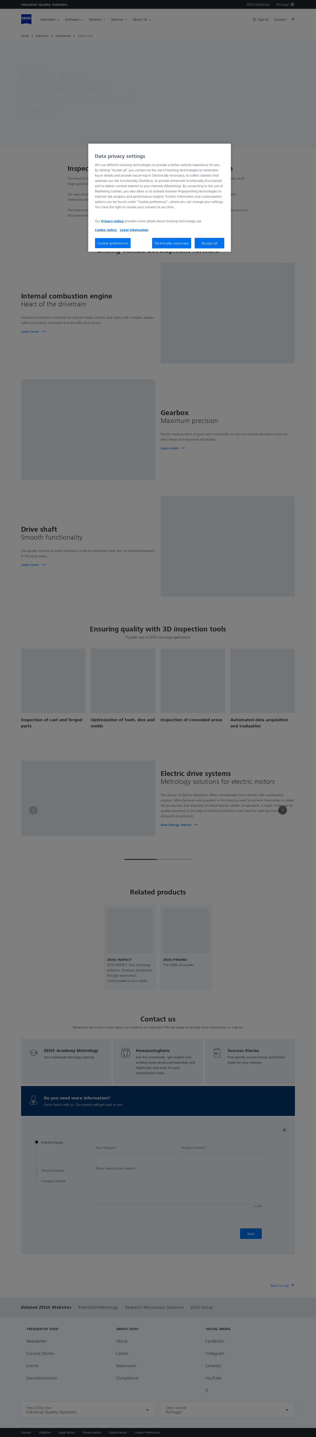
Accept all (209, 243)
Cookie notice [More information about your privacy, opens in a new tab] (106, 229)
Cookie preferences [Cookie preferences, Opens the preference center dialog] (112, 243)
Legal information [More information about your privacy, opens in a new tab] (134, 229)
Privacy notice (112, 221)
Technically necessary (171, 243)
